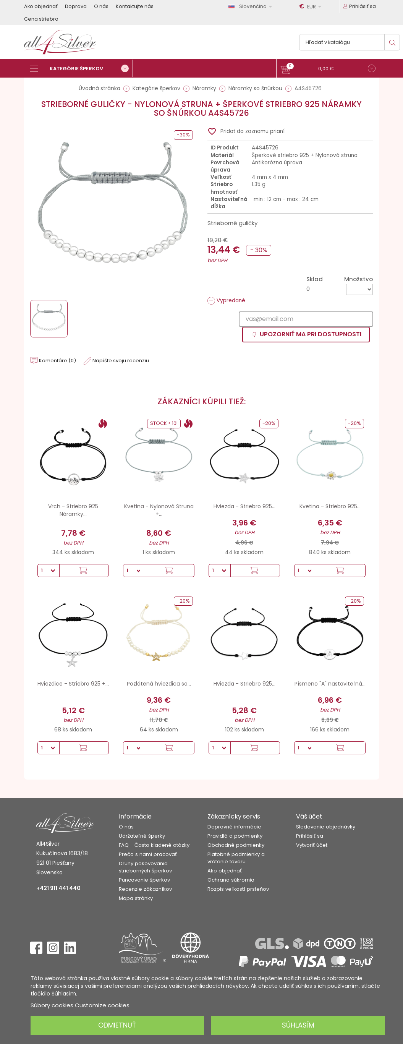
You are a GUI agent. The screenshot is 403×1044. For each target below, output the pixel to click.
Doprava (76, 6)
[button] (328, 69)
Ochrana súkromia (230, 880)
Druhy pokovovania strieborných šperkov (145, 867)
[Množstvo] (359, 289)
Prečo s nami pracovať (148, 854)
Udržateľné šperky (142, 836)
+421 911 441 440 (58, 888)
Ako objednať (41, 6)
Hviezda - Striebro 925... (244, 506)
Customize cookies (102, 1005)
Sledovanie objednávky (325, 826)
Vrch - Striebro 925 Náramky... (73, 510)
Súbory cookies (52, 1005)
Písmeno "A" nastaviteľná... (330, 683)
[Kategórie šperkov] (81, 68)
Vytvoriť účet (311, 845)
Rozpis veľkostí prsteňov (238, 889)
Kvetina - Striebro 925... (330, 506)
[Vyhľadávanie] (349, 42)
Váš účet (309, 816)
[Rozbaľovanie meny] (311, 6)
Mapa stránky (136, 898)
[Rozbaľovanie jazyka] (251, 6)
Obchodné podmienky (235, 845)
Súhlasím (298, 1025)
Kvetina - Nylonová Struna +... (159, 510)
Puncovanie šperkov (144, 880)
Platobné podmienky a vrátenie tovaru (236, 858)
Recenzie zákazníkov (145, 889)
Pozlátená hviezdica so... (159, 683)
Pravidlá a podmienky (234, 836)
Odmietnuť (117, 1025)
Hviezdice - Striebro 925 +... (73, 683)
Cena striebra (41, 19)
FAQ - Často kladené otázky (154, 845)
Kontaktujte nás (135, 6)
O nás (101, 6)
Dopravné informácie (234, 826)
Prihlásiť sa (309, 836)
